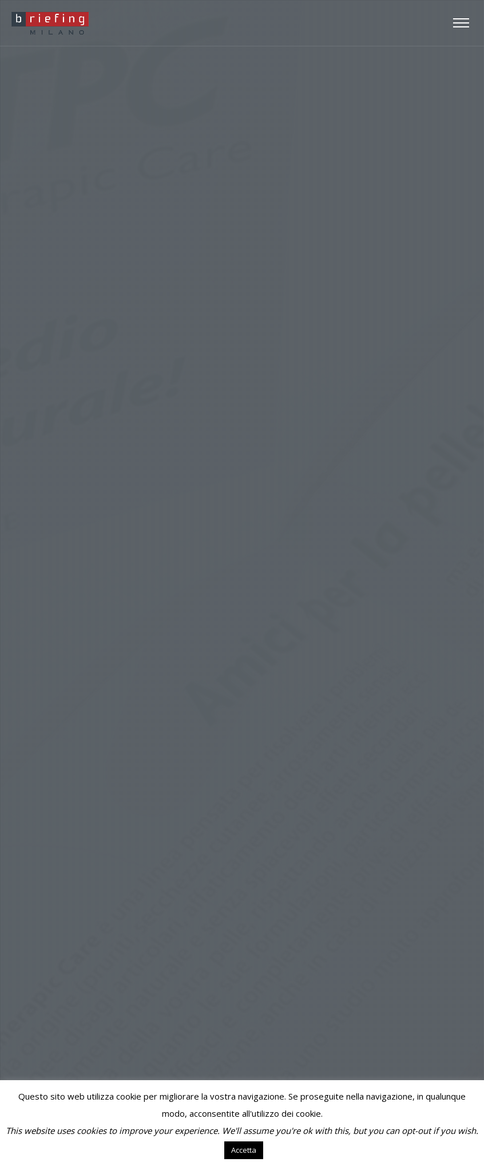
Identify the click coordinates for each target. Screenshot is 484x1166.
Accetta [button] (243, 1150)
